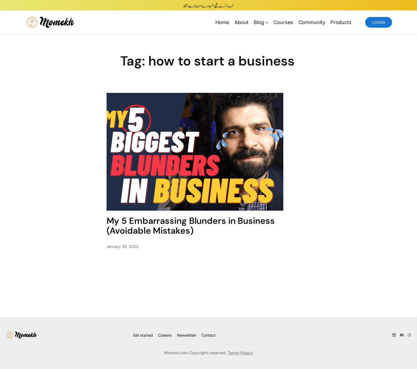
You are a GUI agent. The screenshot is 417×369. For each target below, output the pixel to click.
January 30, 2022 (123, 246)
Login (378, 22)
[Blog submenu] (266, 22)
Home (222, 22)
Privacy (246, 352)
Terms (233, 352)
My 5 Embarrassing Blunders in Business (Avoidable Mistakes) (191, 226)
